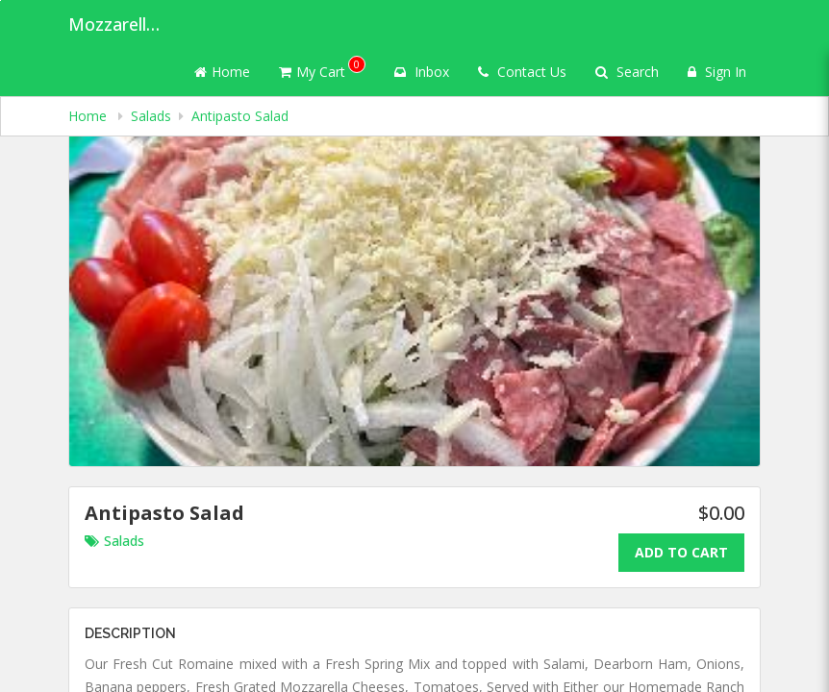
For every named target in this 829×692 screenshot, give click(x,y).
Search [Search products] (627, 71)
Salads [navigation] (151, 116)
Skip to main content (0, 0)
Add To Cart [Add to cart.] (681, 552)
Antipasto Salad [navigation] (240, 116)
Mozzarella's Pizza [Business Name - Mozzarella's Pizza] (116, 24)
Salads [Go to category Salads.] (114, 540)
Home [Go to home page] (222, 71)
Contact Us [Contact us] (522, 71)
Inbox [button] (421, 71)
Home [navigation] (89, 116)
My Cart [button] (322, 68)
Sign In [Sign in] (717, 71)
